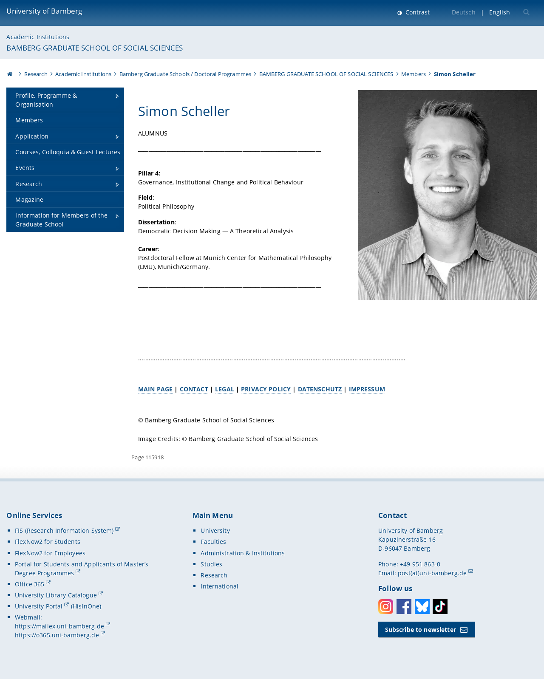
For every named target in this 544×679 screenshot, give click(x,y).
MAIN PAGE (155, 389)
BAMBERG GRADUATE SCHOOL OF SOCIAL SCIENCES (94, 48)
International (219, 586)
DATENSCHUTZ (320, 389)
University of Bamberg (44, 11)
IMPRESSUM (367, 389)
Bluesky (422, 606)
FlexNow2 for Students (47, 542)
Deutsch (464, 12)
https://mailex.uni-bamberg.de (59, 626)
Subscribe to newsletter (420, 629)
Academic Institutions (37, 37)
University (215, 530)
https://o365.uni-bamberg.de (57, 635)
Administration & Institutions (243, 553)
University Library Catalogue (56, 595)
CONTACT (194, 389)
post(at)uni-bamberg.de (432, 573)
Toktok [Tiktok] (440, 606)
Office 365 (29, 584)
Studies (211, 564)
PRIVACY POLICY (266, 389)
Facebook (404, 606)
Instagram (385, 606)
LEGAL (224, 389)
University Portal (38, 606)
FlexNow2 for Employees (50, 553)
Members (413, 74)
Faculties (213, 542)
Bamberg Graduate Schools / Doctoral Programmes (185, 74)
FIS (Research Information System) (64, 530)
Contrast (417, 12)
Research (36, 74)
